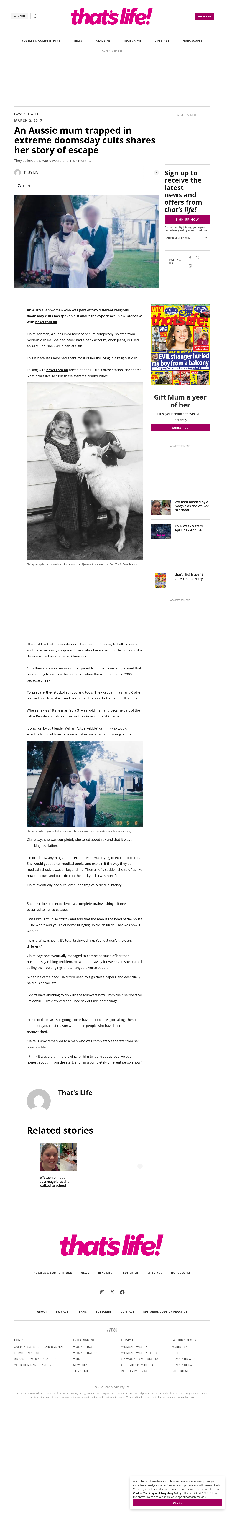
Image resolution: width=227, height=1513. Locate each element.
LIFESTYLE (162, 40)
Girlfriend (181, 1371)
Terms (82, 1311)
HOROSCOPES (192, 40)
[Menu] (19, 16)
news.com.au (46, 322)
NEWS (78, 40)
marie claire (182, 1347)
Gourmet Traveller (137, 1365)
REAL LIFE (103, 40)
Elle (175, 1353)
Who (76, 1359)
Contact (127, 1311)
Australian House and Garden (38, 1347)
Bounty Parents (134, 1371)
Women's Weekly (134, 1347)
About (42, 1311)
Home (18, 114)
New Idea (80, 1365)
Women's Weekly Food (139, 1353)
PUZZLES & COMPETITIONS (41, 40)
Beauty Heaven (183, 1359)
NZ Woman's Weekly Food (141, 1359)
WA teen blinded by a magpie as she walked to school (54, 1182)
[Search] (36, 16)
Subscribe (204, 16)
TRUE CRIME (132, 40)
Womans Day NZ (85, 1353)
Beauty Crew (182, 1365)
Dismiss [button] (177, 1502)
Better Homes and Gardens (36, 1359)
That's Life (31, 172)
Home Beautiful (27, 1353)
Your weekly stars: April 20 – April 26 (189, 528)
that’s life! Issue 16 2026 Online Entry (189, 577)
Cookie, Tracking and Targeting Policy (157, 1493)
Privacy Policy (178, 230)
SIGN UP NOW (187, 219)
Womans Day (83, 1347)
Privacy (62, 1311)
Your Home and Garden (33, 1365)
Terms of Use (199, 230)
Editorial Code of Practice (165, 1311)
